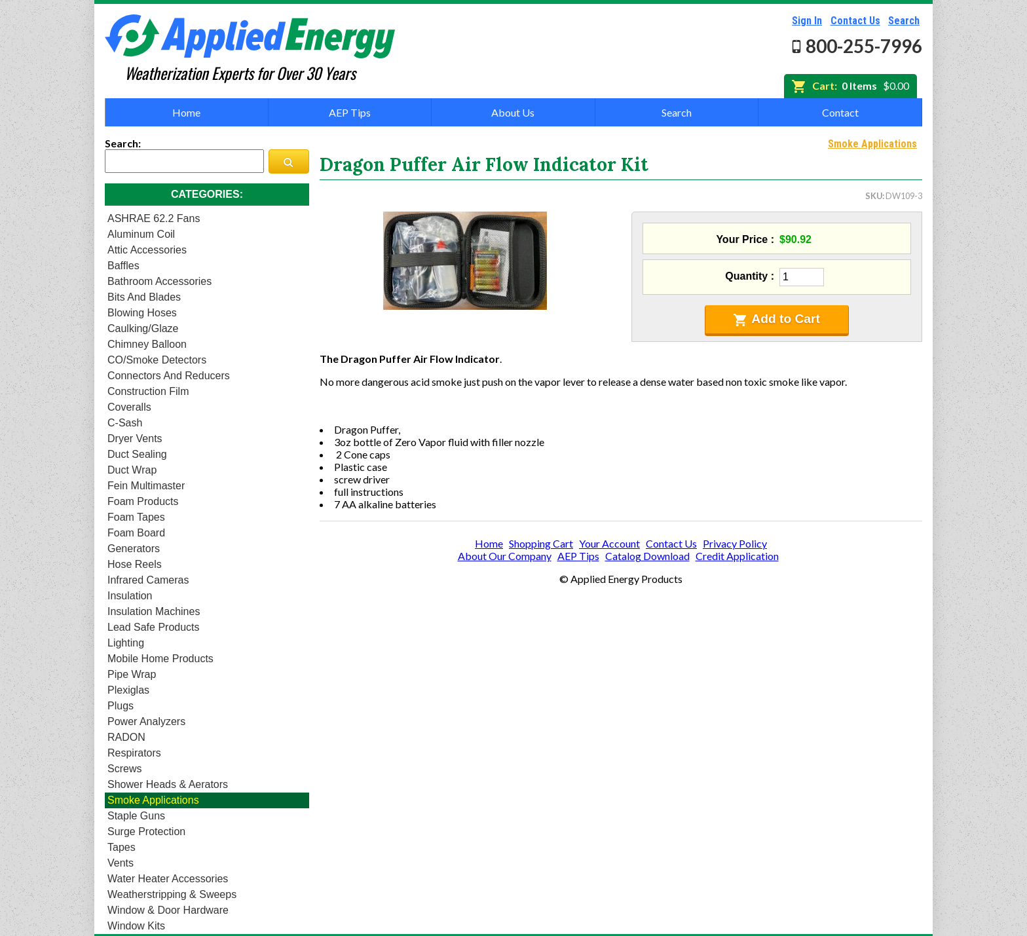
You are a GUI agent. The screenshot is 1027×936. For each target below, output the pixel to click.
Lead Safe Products (153, 627)
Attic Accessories (147, 249)
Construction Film (148, 391)
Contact (840, 112)
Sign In (807, 20)
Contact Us (855, 20)
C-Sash (124, 422)
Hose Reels (134, 564)
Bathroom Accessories (159, 281)
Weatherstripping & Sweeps (171, 894)
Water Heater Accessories (167, 878)
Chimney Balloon (147, 344)
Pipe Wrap (131, 674)
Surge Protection (146, 831)
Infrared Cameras (148, 580)
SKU (873, 196)
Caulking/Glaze (143, 328)
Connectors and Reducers (168, 375)
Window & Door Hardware (168, 910)
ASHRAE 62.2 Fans (153, 218)
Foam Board (136, 532)
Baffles (123, 265)
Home (186, 112)
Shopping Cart (541, 543)
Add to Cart (777, 319)
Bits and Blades (144, 297)
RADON (126, 737)
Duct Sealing (137, 454)
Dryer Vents (134, 438)
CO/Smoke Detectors (156, 359)
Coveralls (129, 407)
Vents (120, 863)
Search (904, 20)
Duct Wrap (132, 470)
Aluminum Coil (141, 234)
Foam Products (142, 501)
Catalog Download (647, 556)
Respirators (134, 752)
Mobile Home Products (160, 658)
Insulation (130, 595)
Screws (124, 768)
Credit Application (737, 556)
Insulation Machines (153, 611)
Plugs (120, 705)
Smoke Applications (153, 800)
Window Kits (136, 925)
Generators (133, 548)
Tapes (121, 847)
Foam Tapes (136, 517)
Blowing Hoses (142, 312)
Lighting (125, 642)
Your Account (609, 543)
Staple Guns (136, 815)
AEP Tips (350, 112)
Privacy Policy (735, 543)
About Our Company (504, 556)
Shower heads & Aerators (167, 784)
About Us (512, 112)
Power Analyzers (146, 721)
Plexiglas (128, 690)
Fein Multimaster (146, 485)
